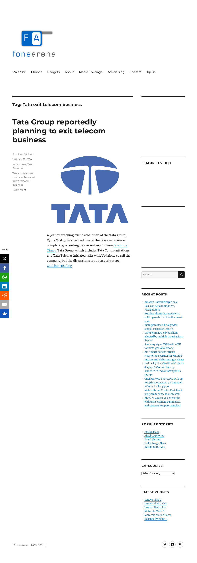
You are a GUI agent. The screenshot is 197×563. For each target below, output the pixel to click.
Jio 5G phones (152, 439)
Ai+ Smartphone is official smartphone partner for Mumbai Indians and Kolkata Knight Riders (164, 355)
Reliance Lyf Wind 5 (155, 518)
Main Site (19, 72)
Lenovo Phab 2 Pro (155, 507)
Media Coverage (91, 72)
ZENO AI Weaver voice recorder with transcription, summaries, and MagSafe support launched (162, 401)
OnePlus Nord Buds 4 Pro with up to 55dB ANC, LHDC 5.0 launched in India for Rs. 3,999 (163, 382)
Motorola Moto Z (154, 511)
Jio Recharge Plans (155, 443)
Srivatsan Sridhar (22, 154)
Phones (36, 72)
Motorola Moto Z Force (157, 515)
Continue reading (59, 266)
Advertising (116, 72)
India (15, 164)
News (23, 164)
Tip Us (151, 72)
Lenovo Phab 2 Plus (155, 503)
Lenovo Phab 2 (152, 499)
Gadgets (53, 72)
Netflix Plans (151, 431)
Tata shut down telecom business (23, 181)
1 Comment (19, 189)
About (69, 72)
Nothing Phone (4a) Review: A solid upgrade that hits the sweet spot (163, 317)
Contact (135, 72)
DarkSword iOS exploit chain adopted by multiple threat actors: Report (163, 336)
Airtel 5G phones (154, 435)
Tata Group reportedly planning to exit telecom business (59, 130)
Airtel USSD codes (154, 447)
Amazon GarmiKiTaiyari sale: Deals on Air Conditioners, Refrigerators (161, 306)
